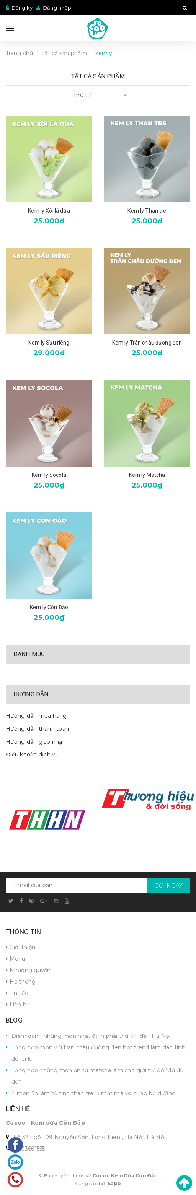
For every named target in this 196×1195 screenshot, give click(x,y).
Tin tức (17, 993)
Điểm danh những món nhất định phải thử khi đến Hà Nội (90, 1035)
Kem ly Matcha (147, 475)
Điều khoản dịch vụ (32, 754)
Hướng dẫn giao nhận (36, 741)
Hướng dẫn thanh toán (37, 728)
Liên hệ (17, 1004)
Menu (16, 958)
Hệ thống (21, 981)
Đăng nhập (57, 8)
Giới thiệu (20, 947)
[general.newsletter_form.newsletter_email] (98, 885)
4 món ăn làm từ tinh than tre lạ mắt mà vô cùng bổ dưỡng (93, 1093)
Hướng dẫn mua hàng (36, 715)
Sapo (114, 1183)
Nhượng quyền (28, 970)
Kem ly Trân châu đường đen (147, 343)
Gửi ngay (168, 885)
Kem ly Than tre (146, 211)
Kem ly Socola (49, 475)
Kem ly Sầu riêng (48, 343)
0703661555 (29, 1148)
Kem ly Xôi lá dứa (49, 211)
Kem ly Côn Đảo (49, 607)
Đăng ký (22, 8)
